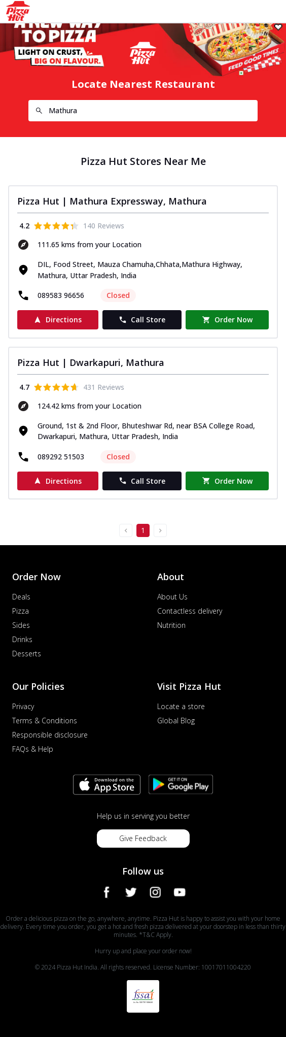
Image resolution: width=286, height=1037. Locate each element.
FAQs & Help (32, 749)
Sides (21, 625)
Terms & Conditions (44, 720)
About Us (172, 596)
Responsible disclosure (50, 735)
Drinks (22, 639)
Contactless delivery (189, 611)
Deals (21, 596)
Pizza (20, 611)
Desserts (26, 653)
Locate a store (181, 706)
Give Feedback (143, 838)
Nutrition (171, 625)
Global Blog (176, 720)
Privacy (23, 706)
